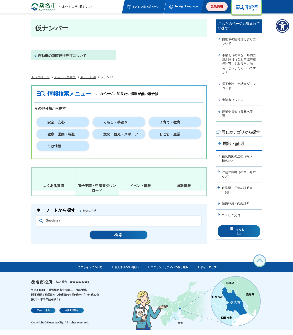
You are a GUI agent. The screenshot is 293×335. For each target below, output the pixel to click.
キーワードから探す (56, 215)
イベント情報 (140, 191)
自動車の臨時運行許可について (72, 57)
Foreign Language (186, 6)
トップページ (40, 82)
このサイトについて (90, 272)
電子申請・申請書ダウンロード (239, 86)
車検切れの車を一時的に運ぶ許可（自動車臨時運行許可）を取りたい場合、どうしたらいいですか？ (239, 64)
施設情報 (184, 191)
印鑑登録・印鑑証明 (236, 203)
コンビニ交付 (231, 215)
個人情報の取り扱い (126, 272)
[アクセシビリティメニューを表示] (282, 26)
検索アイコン (41, 226)
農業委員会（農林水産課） (237, 114)
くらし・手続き (65, 82)
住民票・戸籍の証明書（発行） (237, 190)
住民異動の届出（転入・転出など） (239, 158)
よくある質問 (53, 191)
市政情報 (54, 151)
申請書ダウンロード (236, 100)
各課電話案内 (71, 315)
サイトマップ (208, 272)
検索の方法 (90, 215)
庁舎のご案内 (43, 315)
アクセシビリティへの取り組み (169, 272)
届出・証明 (88, 82)
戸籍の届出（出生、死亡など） (239, 174)
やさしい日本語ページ (145, 6)
